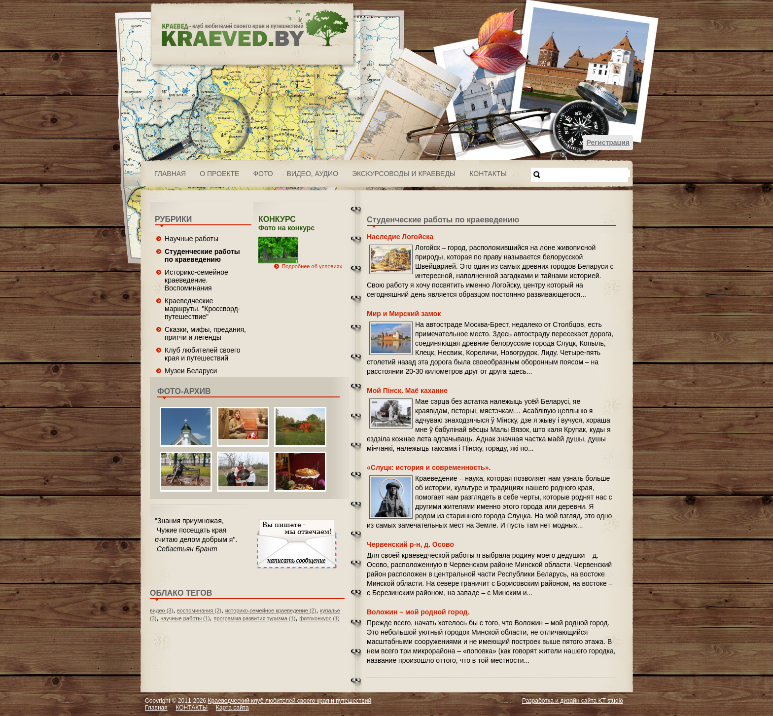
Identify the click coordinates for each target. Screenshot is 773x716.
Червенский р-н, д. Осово (410, 544)
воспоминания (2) (199, 610)
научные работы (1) (185, 618)
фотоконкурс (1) (319, 618)
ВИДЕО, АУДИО (312, 174)
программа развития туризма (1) (254, 618)
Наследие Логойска (400, 237)
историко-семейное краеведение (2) (270, 610)
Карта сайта (232, 707)
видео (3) (161, 610)
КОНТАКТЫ (488, 174)
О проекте (219, 174)
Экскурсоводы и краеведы (404, 174)
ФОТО (263, 174)
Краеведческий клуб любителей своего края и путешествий (290, 700)
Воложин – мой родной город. (418, 612)
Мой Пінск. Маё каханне (407, 390)
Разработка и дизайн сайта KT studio (572, 700)
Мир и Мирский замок (404, 314)
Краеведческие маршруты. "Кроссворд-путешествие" (202, 309)
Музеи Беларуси (191, 371)
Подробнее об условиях (311, 266)
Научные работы (191, 239)
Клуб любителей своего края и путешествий (203, 354)
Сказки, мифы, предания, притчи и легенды (205, 333)
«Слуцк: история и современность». (429, 467)
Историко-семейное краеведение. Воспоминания (196, 280)
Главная (170, 174)
